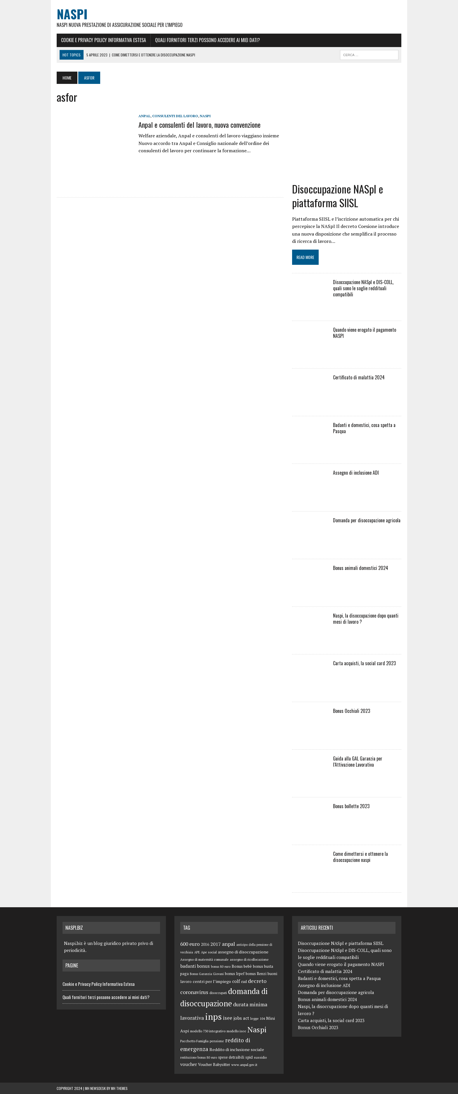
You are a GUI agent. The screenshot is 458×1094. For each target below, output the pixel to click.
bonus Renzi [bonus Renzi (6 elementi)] (256, 973)
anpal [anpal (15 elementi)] (228, 943)
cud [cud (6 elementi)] (244, 981)
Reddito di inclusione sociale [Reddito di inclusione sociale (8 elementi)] (236, 1049)
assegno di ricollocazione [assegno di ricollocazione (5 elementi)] (249, 959)
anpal (144, 116)
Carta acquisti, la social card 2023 (364, 663)
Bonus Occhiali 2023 (351, 710)
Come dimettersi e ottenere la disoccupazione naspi (360, 856)
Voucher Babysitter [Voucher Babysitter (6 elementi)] (214, 1064)
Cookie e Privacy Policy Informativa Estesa (103, 40)
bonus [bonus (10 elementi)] (203, 966)
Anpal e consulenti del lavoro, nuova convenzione (199, 124)
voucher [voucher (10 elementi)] (188, 1064)
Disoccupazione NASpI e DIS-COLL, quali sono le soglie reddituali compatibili (363, 288)
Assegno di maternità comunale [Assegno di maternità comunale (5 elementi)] (204, 959)
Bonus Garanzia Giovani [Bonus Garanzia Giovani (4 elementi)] (207, 974)
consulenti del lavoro (175, 116)
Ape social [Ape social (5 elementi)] (209, 952)
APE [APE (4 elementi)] (197, 952)
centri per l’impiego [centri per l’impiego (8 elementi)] (212, 981)
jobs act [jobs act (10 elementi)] (241, 1018)
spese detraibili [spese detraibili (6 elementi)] (231, 1057)
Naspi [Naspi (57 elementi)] (256, 1029)
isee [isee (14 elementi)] (227, 1018)
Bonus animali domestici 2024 (360, 567)
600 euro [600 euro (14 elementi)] (190, 944)
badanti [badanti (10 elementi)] (188, 966)
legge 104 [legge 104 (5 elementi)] (257, 1018)
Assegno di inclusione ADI (356, 472)
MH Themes (119, 1088)
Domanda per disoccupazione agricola (366, 520)
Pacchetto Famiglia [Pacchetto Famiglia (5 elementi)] (194, 1041)
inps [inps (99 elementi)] (213, 1016)
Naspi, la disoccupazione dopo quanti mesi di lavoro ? (365, 618)
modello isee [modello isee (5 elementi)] (236, 1031)
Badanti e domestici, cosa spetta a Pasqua (364, 428)
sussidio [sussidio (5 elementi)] (260, 1057)
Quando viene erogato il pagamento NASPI (364, 332)
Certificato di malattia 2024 (359, 377)
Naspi (205, 116)
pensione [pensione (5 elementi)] (217, 1041)
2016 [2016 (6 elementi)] (205, 944)
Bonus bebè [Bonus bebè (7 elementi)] (242, 966)
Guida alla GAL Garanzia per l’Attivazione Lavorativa (357, 761)
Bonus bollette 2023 (351, 806)
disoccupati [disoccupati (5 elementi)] (218, 993)
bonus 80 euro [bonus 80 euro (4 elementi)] (220, 967)
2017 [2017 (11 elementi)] (215, 944)
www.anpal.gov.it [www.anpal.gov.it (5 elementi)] (244, 1064)
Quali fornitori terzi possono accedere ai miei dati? (207, 40)
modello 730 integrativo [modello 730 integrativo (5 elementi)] (207, 1031)
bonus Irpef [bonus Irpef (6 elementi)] (234, 973)
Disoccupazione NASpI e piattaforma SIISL (337, 195)
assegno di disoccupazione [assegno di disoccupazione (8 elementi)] (243, 952)
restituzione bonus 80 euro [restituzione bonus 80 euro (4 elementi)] (198, 1057)
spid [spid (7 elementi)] (249, 1057)
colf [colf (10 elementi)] (236, 981)
